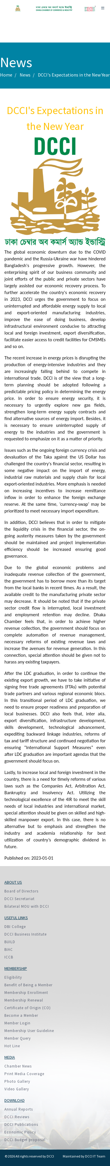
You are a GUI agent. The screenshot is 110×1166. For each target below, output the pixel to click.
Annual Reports (18, 1109)
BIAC (8, 949)
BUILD (9, 941)
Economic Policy (20, 1132)
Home (6, 75)
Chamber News (18, 1066)
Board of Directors (21, 891)
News (25, 75)
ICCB (8, 957)
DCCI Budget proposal (24, 1139)
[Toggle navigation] (102, 8)
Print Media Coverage (24, 1073)
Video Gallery (16, 1089)
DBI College (15, 926)
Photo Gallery (17, 1081)
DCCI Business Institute (25, 934)
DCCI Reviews (16, 1116)
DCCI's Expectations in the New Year (74, 75)
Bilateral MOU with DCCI (26, 906)
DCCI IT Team (95, 1156)
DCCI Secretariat (19, 898)
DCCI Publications (21, 1124)
